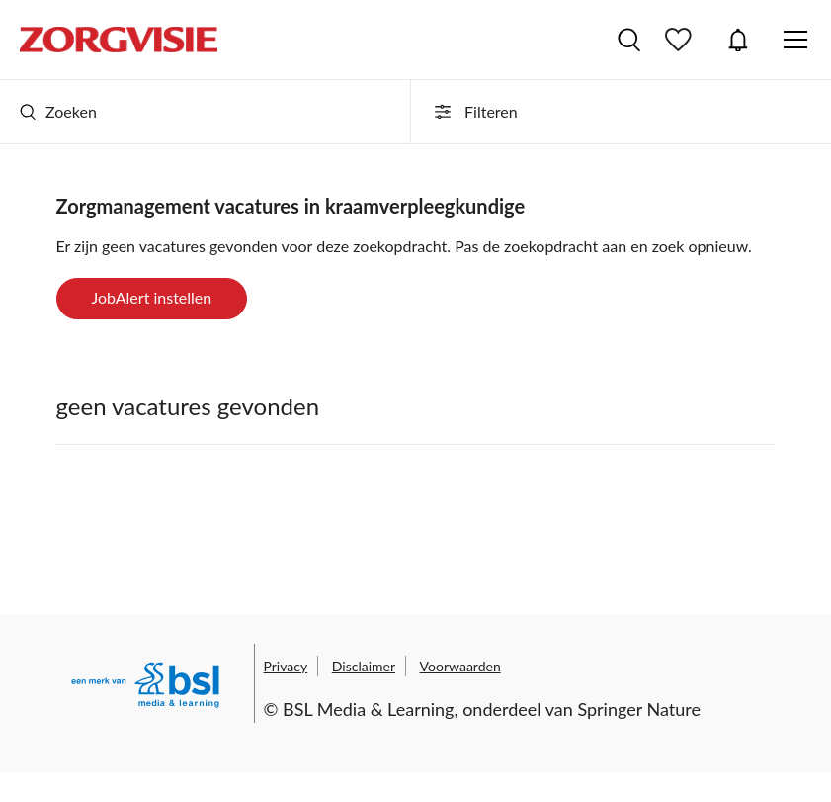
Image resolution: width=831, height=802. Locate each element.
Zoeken (58, 111)
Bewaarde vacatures (681, 39)
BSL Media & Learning (368, 709)
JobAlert (738, 39)
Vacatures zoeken (629, 39)
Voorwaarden (460, 666)
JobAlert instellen (152, 297)
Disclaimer (363, 666)
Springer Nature (639, 709)
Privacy (286, 666)
